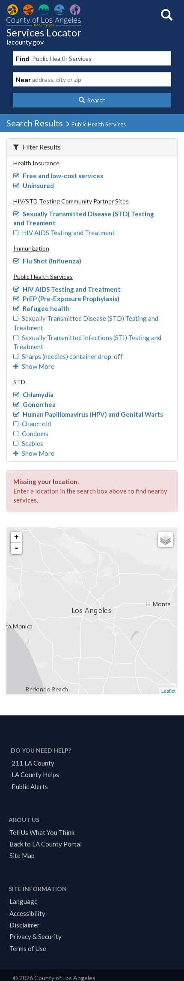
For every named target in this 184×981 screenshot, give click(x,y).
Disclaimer (24, 925)
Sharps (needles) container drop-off (68, 356)
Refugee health (41, 308)
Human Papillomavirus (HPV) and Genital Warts (88, 414)
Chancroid (32, 424)
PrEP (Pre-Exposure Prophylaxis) (66, 298)
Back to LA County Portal (45, 844)
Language (23, 901)
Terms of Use (27, 948)
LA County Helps (35, 774)
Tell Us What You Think (41, 832)
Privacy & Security (35, 936)
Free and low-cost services (58, 175)
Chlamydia (33, 394)
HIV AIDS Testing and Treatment (64, 232)
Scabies (28, 443)
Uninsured (33, 185)
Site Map (22, 855)
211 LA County (33, 763)
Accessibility (27, 913)
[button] (92, 100)
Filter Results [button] (37, 147)
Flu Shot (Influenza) (47, 261)
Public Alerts (30, 786)
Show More (33, 366)
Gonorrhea (34, 404)
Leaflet (168, 691)
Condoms (30, 433)
